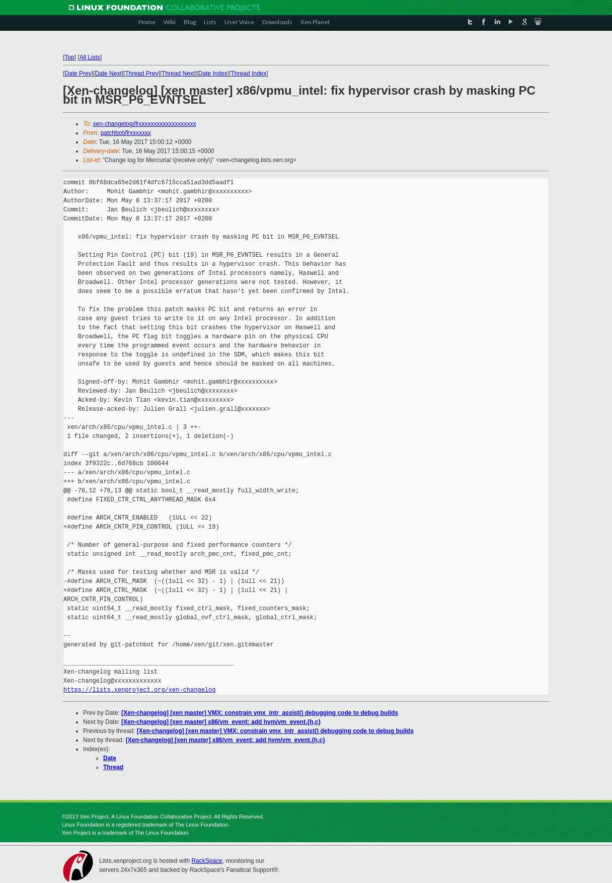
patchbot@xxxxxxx (126, 132)
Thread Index (249, 73)
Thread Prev (141, 73)
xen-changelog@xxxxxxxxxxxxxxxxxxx (144, 123)
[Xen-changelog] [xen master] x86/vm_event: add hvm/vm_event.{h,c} (221, 721)
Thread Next (178, 73)
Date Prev (77, 73)
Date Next (108, 73)
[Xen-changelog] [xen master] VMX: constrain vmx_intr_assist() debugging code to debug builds (259, 712)
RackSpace (206, 860)
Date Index (212, 73)
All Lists (90, 57)
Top (69, 57)
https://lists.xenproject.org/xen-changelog (139, 690)
